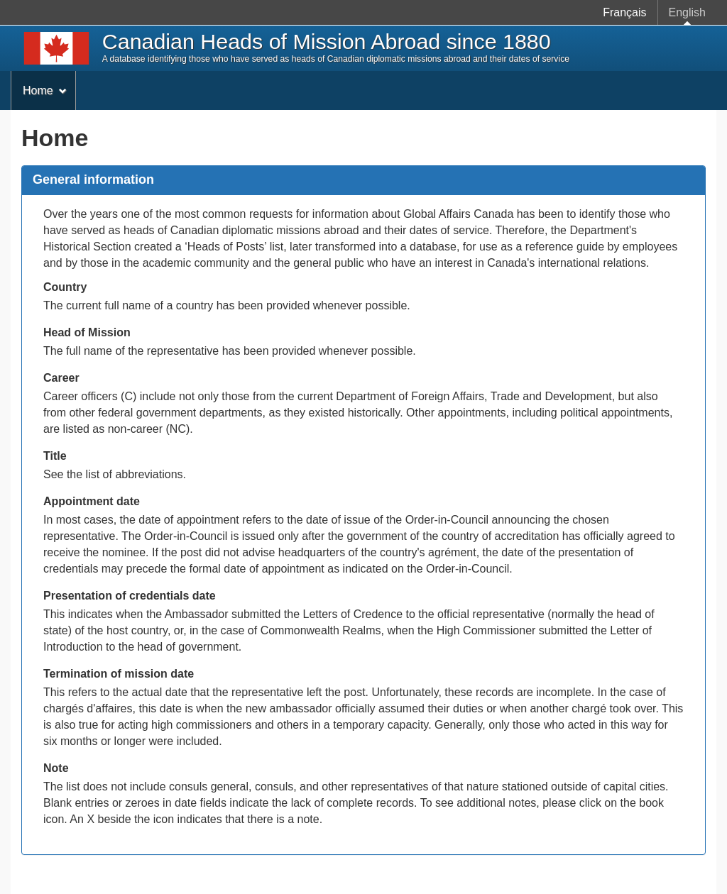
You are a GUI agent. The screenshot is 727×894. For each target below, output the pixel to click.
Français (624, 12)
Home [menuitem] (45, 90)
